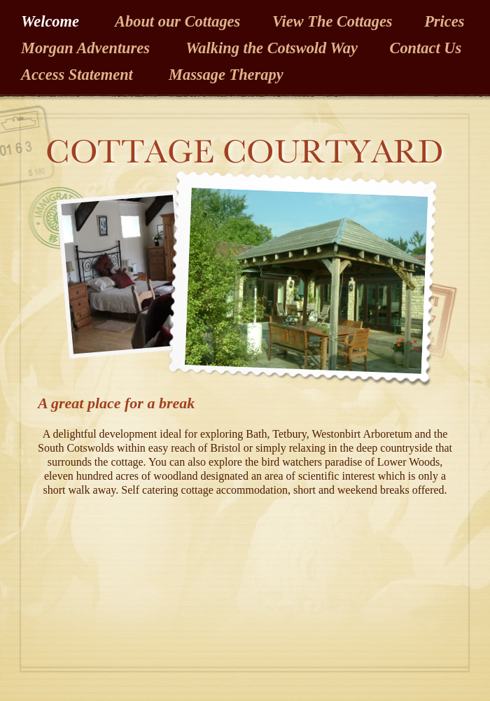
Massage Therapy (223, 74)
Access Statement (78, 74)
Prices (444, 21)
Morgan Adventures (89, 48)
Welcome (54, 21)
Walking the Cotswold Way (273, 48)
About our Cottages (179, 21)
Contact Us (425, 48)
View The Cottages (334, 21)
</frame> (137, 567)
